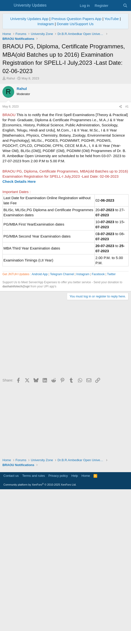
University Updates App (29, 19)
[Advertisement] (65, 117)
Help (74, 615)
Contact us (11, 615)
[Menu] (6, 6)
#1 (127, 175)
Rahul (11, 78)
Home (86, 615)
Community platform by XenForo (39, 623)
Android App (40, 413)
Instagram (45, 24)
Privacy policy (58, 615)
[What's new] (115, 5)
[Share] (120, 175)
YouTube (111, 19)
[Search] (125, 5)
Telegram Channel (62, 413)
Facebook (98, 413)
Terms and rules (33, 615)
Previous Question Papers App (76, 19)
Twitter (111, 413)
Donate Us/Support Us (75, 24)
